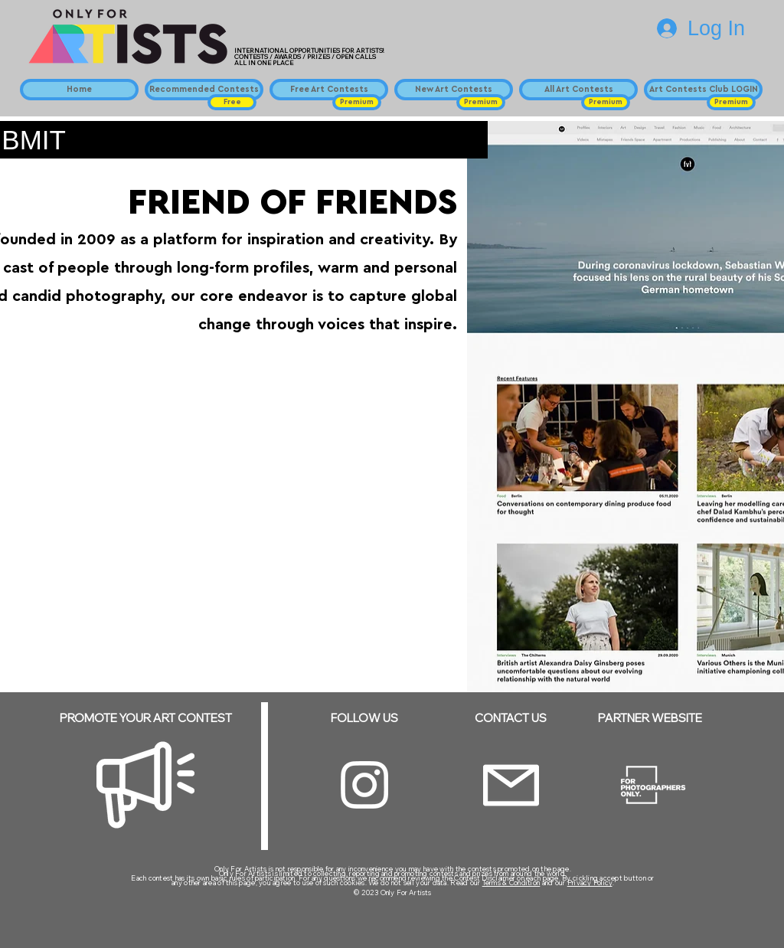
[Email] (511, 785)
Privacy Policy (589, 882)
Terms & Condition (511, 882)
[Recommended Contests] (204, 89)
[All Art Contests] (578, 89)
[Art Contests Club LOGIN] (703, 89)
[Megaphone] (145, 785)
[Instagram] (364, 785)
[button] (231, 102)
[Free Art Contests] (329, 89)
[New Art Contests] (453, 89)
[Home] (79, 89)
